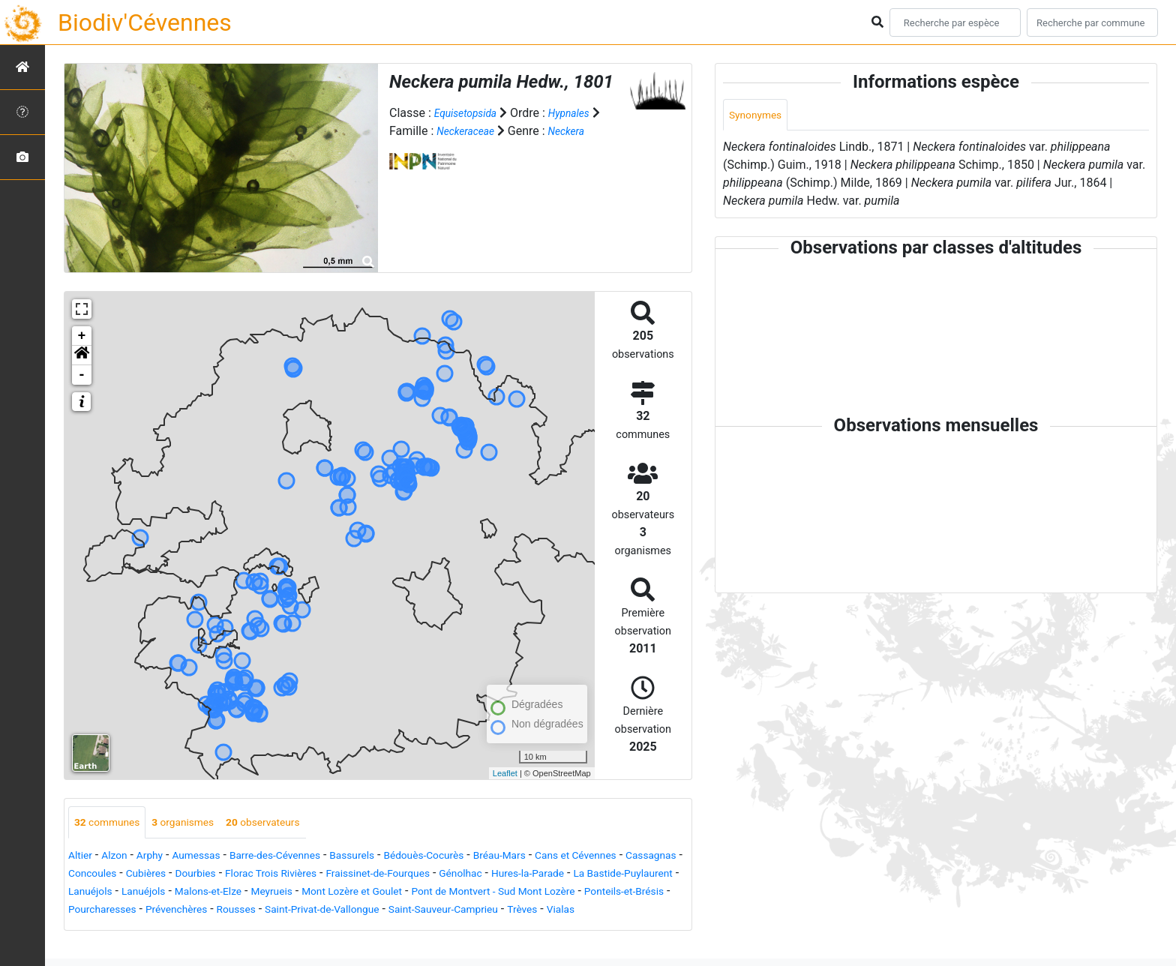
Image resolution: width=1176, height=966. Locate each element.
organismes (199, 823)
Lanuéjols (314, 893)
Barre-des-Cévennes (303, 857)
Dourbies (344, 875)
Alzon (121, 857)
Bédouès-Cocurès (475, 857)
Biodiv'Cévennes (145, 22)
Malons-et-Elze (449, 893)
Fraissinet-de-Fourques (554, 875)
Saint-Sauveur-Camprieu (194, 929)
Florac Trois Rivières (430, 875)
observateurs (291, 823)
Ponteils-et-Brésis (315, 911)
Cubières (287, 875)
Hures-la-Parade (111, 893)
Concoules (226, 875)
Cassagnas (159, 875)
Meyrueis (521, 893)
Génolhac (650, 875)
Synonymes (759, 116)
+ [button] (82, 336)
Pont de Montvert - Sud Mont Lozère (164, 911)
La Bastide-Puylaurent (221, 893)
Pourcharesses (412, 911)
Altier (82, 857)
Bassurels (392, 857)
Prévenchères (496, 911)
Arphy (160, 857)
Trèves (285, 929)
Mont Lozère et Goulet (614, 893)
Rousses (565, 911)
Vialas (329, 929)
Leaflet (505, 773)
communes (112, 823)
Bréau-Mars (561, 857)
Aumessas (213, 857)
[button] (82, 355)
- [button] (82, 375)
